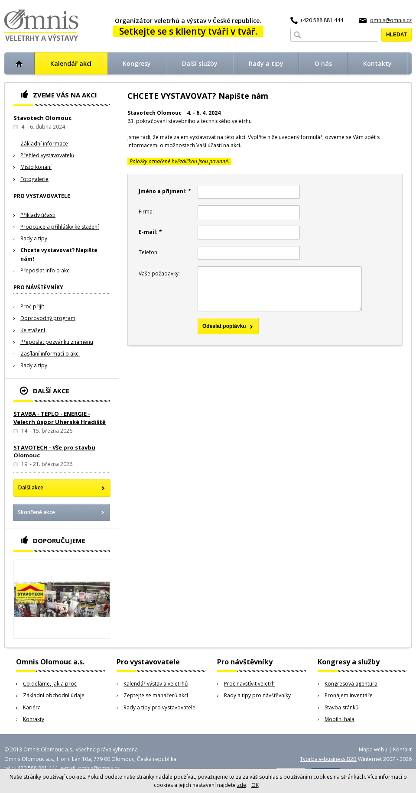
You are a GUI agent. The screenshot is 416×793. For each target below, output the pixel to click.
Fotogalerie (34, 179)
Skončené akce (36, 512)
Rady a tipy (33, 238)
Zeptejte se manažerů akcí (156, 695)
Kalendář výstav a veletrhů (156, 683)
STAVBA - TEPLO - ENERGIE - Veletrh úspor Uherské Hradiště (59, 417)
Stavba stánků (341, 707)
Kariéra (32, 707)
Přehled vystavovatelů (47, 155)
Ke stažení (32, 330)
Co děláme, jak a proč (50, 683)
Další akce (30, 487)
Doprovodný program (47, 318)
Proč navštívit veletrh (249, 683)
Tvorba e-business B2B (328, 759)
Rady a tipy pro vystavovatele (159, 707)
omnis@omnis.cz (391, 20)
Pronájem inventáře (349, 695)
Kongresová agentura (351, 683)
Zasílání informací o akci (50, 353)
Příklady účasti (37, 215)
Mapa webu (373, 749)
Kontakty (33, 719)
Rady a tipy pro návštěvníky (257, 695)
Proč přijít (32, 306)
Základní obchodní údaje (53, 695)
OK (255, 785)
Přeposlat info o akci (45, 270)
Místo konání (36, 167)
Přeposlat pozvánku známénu (56, 342)
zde (241, 785)
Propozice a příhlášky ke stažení (59, 226)
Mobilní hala (339, 719)
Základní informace (44, 143)
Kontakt (402, 749)
